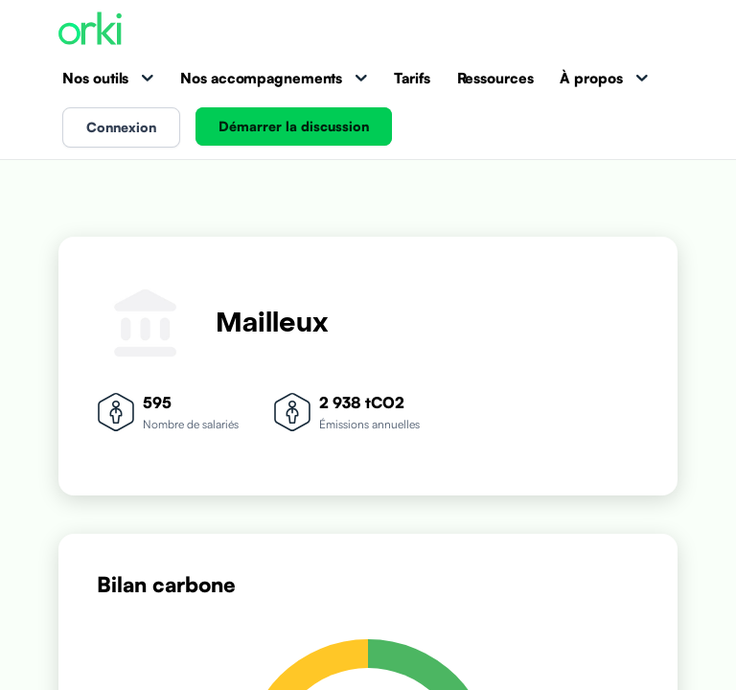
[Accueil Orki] (90, 30)
